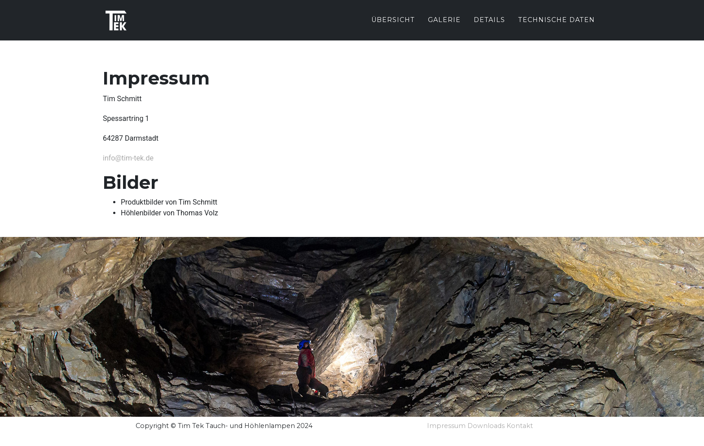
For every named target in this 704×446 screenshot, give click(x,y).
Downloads (486, 426)
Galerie (444, 26)
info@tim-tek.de (128, 158)
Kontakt (519, 426)
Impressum (446, 426)
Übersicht (393, 26)
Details (489, 26)
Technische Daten (556, 26)
